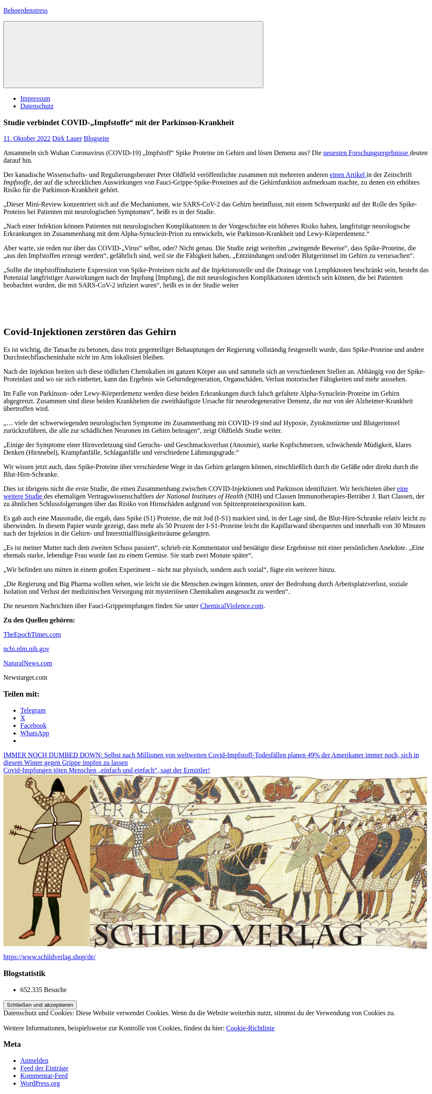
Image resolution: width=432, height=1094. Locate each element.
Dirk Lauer (67, 138)
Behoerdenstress (25, 10)
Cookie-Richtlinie (250, 1028)
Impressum (35, 98)
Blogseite (96, 138)
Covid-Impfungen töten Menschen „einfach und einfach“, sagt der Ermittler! (106, 770)
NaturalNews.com (27, 663)
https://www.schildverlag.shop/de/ (49, 956)
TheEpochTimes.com (32, 634)
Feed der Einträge (44, 1068)
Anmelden (34, 1060)
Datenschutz (37, 106)
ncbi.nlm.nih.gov (26, 648)
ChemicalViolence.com (232, 605)
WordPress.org (40, 1083)
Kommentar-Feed (44, 1075)
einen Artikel (348, 174)
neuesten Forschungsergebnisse (366, 152)
